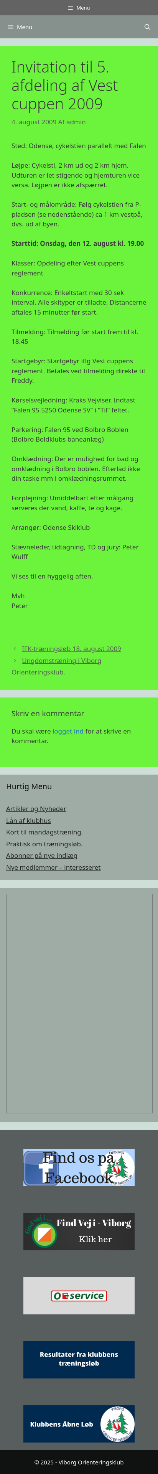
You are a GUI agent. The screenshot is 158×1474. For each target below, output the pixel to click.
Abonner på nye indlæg (41, 855)
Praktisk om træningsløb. (44, 843)
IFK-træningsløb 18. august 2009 (71, 648)
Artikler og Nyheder (36, 808)
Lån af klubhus (28, 820)
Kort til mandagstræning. (44, 832)
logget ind (68, 731)
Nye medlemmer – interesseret (53, 867)
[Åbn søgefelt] (147, 26)
